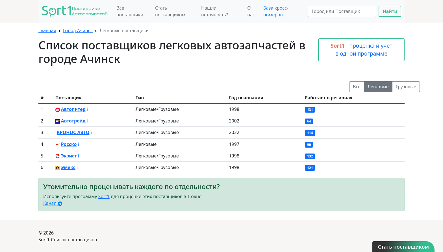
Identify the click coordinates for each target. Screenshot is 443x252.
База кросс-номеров (275, 11)
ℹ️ (87, 109)
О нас (251, 11)
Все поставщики (129, 11)
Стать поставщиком (170, 11)
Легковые (378, 87)
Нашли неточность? (214, 11)
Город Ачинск (78, 30)
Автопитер (73, 109)
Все (357, 87)
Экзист (69, 156)
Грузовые (406, 87)
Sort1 (104, 196)
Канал (52, 203)
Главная (47, 30)
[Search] (342, 11)
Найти (390, 11)
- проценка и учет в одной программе (361, 50)
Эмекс (68, 167)
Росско (69, 144)
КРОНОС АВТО (73, 132)
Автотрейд (73, 121)
